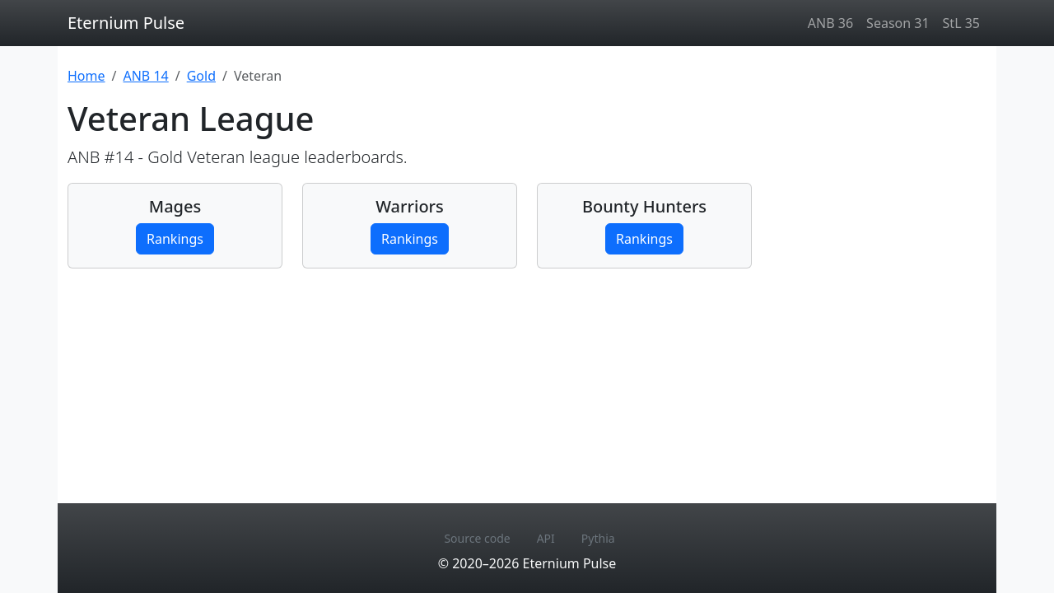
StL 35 (961, 23)
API (546, 538)
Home (86, 76)
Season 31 (897, 23)
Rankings (175, 239)
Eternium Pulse (126, 23)
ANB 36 (830, 23)
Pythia (598, 538)
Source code (477, 538)
